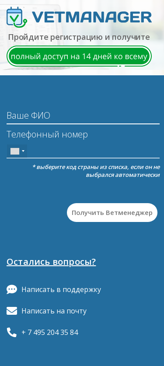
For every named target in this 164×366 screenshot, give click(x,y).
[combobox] (17, 151)
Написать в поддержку (54, 289)
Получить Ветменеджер (112, 212)
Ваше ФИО (28, 115)
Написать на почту (47, 311)
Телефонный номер (47, 135)
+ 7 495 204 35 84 (42, 332)
